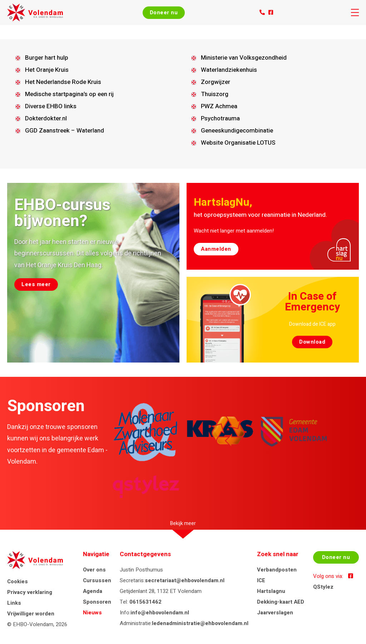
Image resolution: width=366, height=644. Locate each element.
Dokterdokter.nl (46, 118)
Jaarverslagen (275, 612)
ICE (261, 580)
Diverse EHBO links (50, 106)
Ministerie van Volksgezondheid (244, 57)
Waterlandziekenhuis (229, 69)
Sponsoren (97, 602)
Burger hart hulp (46, 57)
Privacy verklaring (29, 592)
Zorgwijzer (215, 82)
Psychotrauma (220, 118)
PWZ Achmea (219, 106)
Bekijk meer (183, 523)
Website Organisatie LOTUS (238, 142)
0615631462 (145, 602)
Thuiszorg (214, 94)
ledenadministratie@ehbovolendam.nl (200, 623)
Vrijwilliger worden (30, 614)
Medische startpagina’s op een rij (69, 94)
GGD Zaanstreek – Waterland (64, 130)
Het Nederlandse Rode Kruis (63, 82)
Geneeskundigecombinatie (237, 130)
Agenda (92, 591)
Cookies (17, 581)
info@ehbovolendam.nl (159, 612)
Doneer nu (164, 12)
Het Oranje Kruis (47, 69)
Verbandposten (277, 570)
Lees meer (36, 284)
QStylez (323, 587)
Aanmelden (216, 249)
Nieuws (92, 612)
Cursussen (97, 580)
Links (14, 603)
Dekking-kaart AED (280, 602)
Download (312, 342)
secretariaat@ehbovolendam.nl (184, 580)
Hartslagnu (271, 591)
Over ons (94, 570)
